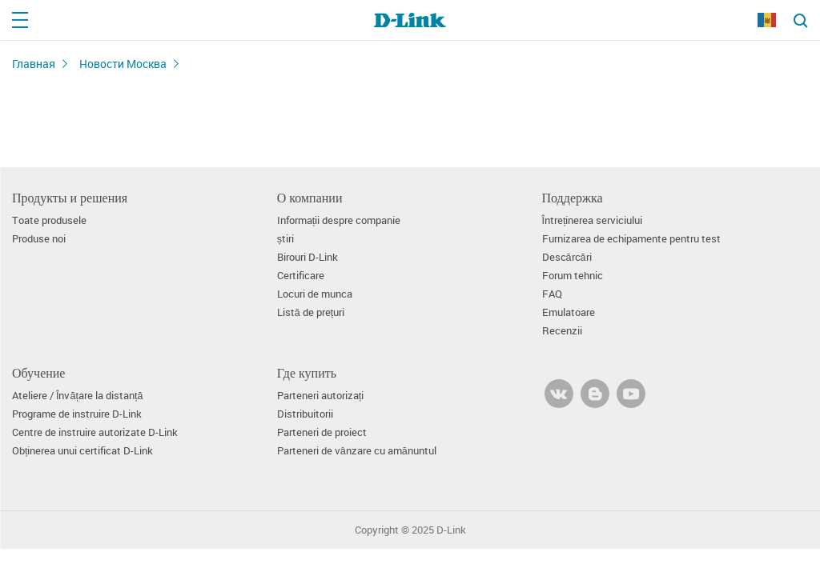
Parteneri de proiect (322, 432)
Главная (33, 63)
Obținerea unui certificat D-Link (83, 451)
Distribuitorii (305, 414)
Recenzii (562, 331)
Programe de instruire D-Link (77, 414)
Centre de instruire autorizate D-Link (95, 432)
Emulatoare (568, 312)
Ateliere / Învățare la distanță (77, 395)
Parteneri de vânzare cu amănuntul (356, 451)
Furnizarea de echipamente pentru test (631, 239)
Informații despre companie (339, 220)
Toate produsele (49, 220)
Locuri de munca (314, 294)
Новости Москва (123, 63)
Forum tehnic (572, 275)
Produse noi (39, 239)
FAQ (552, 294)
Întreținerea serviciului (592, 220)
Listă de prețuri (311, 312)
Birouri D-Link (307, 257)
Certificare (300, 275)
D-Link (451, 530)
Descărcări (567, 257)
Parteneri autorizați (320, 395)
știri (285, 239)
